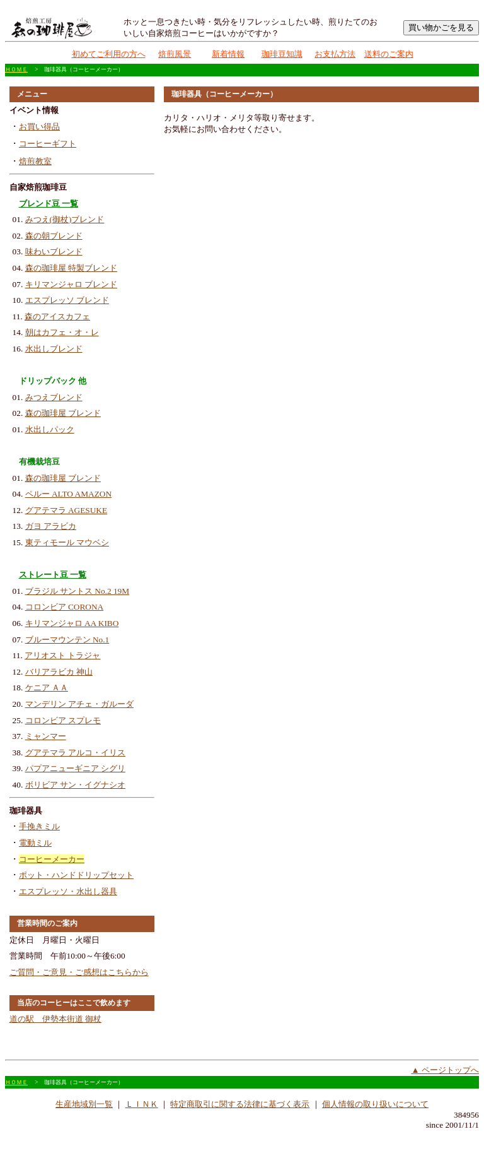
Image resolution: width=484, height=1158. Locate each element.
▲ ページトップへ (445, 1070)
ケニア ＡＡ (46, 687)
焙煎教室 (35, 161)
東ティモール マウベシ (67, 542)
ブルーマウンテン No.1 (67, 639)
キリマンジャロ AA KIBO (72, 623)
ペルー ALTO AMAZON (68, 494)
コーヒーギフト (47, 143)
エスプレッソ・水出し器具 (68, 891)
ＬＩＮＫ (141, 1104)
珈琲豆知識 (282, 54)
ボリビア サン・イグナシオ (75, 784)
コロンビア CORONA (64, 606)
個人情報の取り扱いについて (375, 1104)
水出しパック (49, 429)
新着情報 (228, 54)
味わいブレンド (54, 251)
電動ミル (35, 843)
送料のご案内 (388, 54)
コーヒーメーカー (51, 859)
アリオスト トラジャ (62, 655)
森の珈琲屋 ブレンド (63, 413)
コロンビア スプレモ (63, 720)
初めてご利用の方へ (109, 54)
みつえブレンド (54, 397)
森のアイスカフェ (57, 316)
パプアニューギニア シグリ (75, 768)
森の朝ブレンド (54, 235)
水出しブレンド (54, 348)
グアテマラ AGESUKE (66, 510)
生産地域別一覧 (84, 1104)
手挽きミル (39, 826)
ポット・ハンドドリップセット (76, 875)
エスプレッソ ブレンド (67, 300)
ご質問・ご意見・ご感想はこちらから (79, 972)
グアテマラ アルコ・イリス (75, 752)
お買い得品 (39, 126)
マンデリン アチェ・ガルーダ (79, 704)
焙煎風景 (174, 54)
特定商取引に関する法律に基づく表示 (239, 1104)
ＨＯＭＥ (16, 69)
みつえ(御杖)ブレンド (65, 219)
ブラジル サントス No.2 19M (77, 591)
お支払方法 (334, 54)
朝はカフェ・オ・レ (62, 332)
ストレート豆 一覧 (52, 574)
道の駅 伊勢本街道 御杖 (55, 1019)
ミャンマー (45, 736)
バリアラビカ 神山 (59, 671)
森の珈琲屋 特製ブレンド (71, 268)
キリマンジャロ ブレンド (71, 284)
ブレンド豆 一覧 (48, 203)
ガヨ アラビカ (50, 526)
